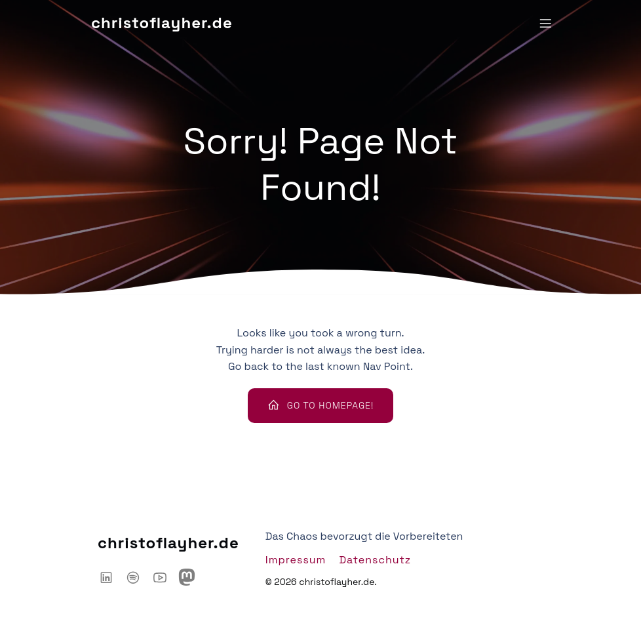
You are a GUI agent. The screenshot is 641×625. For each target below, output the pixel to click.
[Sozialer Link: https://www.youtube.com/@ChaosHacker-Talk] (164, 577)
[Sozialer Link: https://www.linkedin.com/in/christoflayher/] (111, 577)
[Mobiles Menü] (545, 23)
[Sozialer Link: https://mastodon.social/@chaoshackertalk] (191, 577)
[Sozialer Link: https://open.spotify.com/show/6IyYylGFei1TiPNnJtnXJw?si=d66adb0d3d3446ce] (138, 577)
